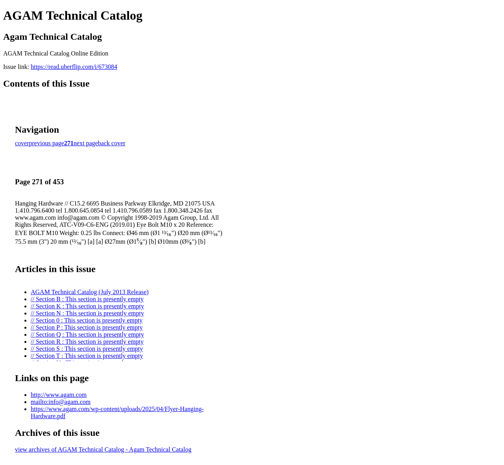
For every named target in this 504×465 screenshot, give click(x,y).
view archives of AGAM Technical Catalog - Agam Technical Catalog (103, 449)
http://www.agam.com (59, 394)
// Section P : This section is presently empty (87, 327)
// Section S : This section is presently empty (87, 348)
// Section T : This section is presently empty (87, 355)
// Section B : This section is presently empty (87, 299)
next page (86, 143)
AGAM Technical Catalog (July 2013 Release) (89, 292)
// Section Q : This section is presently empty (87, 334)
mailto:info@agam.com (61, 401)
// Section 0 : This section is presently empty (87, 320)
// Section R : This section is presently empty (87, 341)
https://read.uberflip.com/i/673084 (74, 66)
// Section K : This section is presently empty (87, 306)
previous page (46, 143)
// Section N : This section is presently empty (87, 313)
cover (22, 143)
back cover (112, 143)
